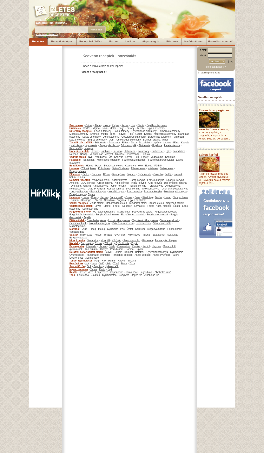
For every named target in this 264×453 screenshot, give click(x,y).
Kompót (128, 252)
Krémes (94, 133)
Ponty (94, 197)
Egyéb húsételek (156, 128)
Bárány (130, 128)
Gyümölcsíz (176, 252)
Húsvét (95, 151)
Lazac (167, 197)
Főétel (116, 205)
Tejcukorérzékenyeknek (145, 220)
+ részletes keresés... (47, 34)
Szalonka (170, 157)
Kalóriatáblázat (193, 41)
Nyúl (90, 157)
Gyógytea (124, 275)
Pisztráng (148, 197)
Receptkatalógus (62, 41)
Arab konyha (155, 182)
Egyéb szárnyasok (157, 125)
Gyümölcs (112, 229)
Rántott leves (138, 168)
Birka (104, 128)
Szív (108, 263)
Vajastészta (91, 145)
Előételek (75, 174)
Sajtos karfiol (208, 154)
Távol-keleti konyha (80, 185)
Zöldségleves (88, 168)
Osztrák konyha (96, 188)
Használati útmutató (220, 41)
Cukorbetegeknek (96, 220)
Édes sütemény (102, 131)
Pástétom (147, 240)
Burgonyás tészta (109, 145)
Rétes (125, 142)
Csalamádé (123, 246)
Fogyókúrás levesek (165, 211)
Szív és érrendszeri (123, 223)
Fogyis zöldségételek (107, 214)
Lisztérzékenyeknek (119, 220)
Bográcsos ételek (113, 165)
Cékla (112, 246)
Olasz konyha (119, 180)
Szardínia (109, 200)
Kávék (73, 272)
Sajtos (85, 174)
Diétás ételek (77, 220)
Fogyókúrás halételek (133, 214)
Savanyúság (77, 246)
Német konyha (77, 188)
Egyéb (128, 157)
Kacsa (124, 125)
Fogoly (144, 157)
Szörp (176, 254)
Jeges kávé (146, 272)
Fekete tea (83, 275)
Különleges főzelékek (108, 159)
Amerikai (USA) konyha (82, 182)
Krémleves (104, 168)
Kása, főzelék (163, 205)
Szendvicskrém (131, 240)
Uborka (103, 246)
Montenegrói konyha (175, 191)
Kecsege (86, 200)
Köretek (74, 243)
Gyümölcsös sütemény (143, 131)
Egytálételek (77, 165)
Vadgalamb (157, 157)
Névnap (74, 154)
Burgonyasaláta (78, 237)
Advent (109, 154)
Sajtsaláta (172, 234)
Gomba (129, 249)
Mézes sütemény (79, 133)
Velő (101, 263)
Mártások (75, 229)
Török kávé (131, 272)
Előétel (107, 205)
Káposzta (91, 246)
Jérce (98, 125)
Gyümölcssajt (77, 254)
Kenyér (185, 142)
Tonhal (158, 197)
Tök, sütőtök (91, 249)
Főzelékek (75, 159)
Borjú (121, 128)
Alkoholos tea (151, 275)
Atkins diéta (123, 211)
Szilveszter (158, 151)
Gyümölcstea (109, 275)
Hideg (93, 229)
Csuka (128, 197)
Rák (104, 260)
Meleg (101, 229)
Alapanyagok (150, 41)
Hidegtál (105, 240)
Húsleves (153, 168)
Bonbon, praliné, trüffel (155, 139)
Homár (112, 260)
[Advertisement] (45, 107)
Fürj (136, 157)
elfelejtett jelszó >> (216, 66)
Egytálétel (139, 205)
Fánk (176, 142)
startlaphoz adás (208, 72)
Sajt (110, 269)
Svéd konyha (133, 188)
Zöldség (109, 243)
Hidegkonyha (77, 240)
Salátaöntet (159, 234)
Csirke (88, 125)
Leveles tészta (172, 145)
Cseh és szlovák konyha (174, 188)
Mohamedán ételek (116, 203)
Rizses (98, 243)
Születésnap (132, 154)
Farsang (117, 151)
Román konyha (115, 188)
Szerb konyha (134, 191)
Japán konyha (118, 185)
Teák (72, 275)
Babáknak (89, 159)
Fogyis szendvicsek (157, 214)
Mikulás (119, 154)
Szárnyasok (76, 125)
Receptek (38, 41)
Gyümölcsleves (120, 168)
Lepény (157, 142)
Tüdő (116, 263)
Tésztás (108, 234)
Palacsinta (114, 142)
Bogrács (98, 266)
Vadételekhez (77, 231)
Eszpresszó (101, 272)
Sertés (87, 128)
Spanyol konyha (175, 180)
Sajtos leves (166, 168)
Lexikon (130, 41)
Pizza (134, 142)
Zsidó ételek (97, 203)
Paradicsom (116, 249)
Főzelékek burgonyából (161, 159)
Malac (113, 128)
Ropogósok (118, 174)
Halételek (75, 197)
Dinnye (104, 249)
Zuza (132, 263)
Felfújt (168, 174)
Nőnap (83, 154)
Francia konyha (155, 180)
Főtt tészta (100, 142)
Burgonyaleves (78, 171)
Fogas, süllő (116, 197)
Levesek (74, 168)
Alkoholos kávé (162, 272)
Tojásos (131, 174)
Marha (96, 128)
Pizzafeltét (144, 142)
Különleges (134, 234)
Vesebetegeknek (169, 220)
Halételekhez (174, 229)
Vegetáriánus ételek (81, 205)
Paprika (136, 246)
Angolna (121, 200)
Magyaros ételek (101, 180)
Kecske (141, 128)
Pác (122, 229)
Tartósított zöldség (122, 254)
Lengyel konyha (79, 191)
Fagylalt (122, 133)
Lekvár (108, 252)
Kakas (106, 125)
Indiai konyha (138, 182)
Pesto (102, 269)
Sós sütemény (121, 131)
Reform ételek (143, 223)
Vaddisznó (101, 157)
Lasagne (88, 148)
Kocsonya (130, 165)
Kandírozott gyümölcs (98, 254)
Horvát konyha (116, 191)
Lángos (167, 142)
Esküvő (146, 154)
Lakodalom (179, 151)
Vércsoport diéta (162, 223)
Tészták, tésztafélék (81, 142)
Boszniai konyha (153, 191)
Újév (168, 151)
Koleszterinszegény (99, 223)
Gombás (96, 174)
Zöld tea (95, 275)
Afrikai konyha (100, 185)
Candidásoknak (78, 223)
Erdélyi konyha (78, 194)
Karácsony (143, 151)
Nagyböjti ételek (175, 203)
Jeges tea (137, 275)
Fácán (141, 125)
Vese (94, 263)
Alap (84, 229)
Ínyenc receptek (79, 269)
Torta (113, 133)
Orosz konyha (105, 182)
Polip (97, 260)
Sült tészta (144, 145)
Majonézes (86, 234)
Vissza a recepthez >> (94, 72)
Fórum (113, 41)
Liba (133, 125)
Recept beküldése (90, 41)
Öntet (130, 229)
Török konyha (155, 185)
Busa (137, 197)
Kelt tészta (76, 145)
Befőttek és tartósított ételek (86, 252)
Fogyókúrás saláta (142, 211)
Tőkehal (97, 200)
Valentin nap (96, 154)
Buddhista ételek (138, 203)
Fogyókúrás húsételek (82, 214)
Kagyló (122, 260)
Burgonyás (87, 243)
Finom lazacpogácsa (214, 110)
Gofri (111, 139)
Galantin (158, 174)
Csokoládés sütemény (129, 139)
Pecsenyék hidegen (166, 240)
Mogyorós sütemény (165, 133)
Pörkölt (158, 165)
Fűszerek (172, 41)
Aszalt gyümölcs (162, 254)
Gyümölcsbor (92, 257)
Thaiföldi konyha (137, 185)
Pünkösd (106, 151)
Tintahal (132, 260)
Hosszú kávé (86, 272)
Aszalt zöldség (142, 254)
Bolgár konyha (98, 191)
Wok (140, 165)
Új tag (230, 61)
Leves (85, 197)
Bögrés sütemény (97, 139)
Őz (110, 157)
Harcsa (104, 197)
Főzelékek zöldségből (134, 159)
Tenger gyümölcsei (81, 260)
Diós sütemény (111, 136)
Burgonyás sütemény (159, 136)
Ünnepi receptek (79, 151)
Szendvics (93, 240)
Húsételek (75, 128)
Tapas (93, 269)
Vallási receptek (79, 203)
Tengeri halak (180, 197)
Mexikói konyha (150, 188)
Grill (89, 266)
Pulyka (115, 125)
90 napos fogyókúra (104, 211)
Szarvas (118, 157)
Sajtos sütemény (91, 136)
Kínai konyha (122, 182)
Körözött (116, 240)
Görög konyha (137, 180)
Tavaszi (146, 234)
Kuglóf (138, 133)
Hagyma (156, 246)
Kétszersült (76, 148)
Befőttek (139, 252)
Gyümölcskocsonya (157, 252)
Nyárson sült (112, 266)
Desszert (127, 205)
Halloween (130, 151)
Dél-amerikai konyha (175, 182)
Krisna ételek (157, 203)
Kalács (148, 133)
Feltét (150, 205)
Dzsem (118, 252)
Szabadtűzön (77, 266)
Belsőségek (76, 263)
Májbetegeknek (78, 226)
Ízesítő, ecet (76, 257)
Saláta (176, 205)
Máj (87, 263)
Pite (130, 133)
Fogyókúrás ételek (80, 211)
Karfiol (146, 246)
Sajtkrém (140, 229)
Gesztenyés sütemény (133, 136)
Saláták (75, 200)
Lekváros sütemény (169, 131)
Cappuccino (116, 272)
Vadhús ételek (78, 157)
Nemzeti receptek (80, 180)
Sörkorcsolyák (128, 145)
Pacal (124, 263)
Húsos (89, 165)
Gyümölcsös (144, 174)
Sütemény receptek (81, 131)
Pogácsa (157, 145)
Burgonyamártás (156, 229)
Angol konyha (172, 185)
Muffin (104, 133)
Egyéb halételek (137, 200)
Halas (98, 165)
